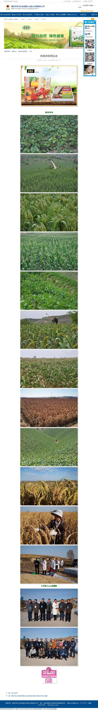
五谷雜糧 (29, 19)
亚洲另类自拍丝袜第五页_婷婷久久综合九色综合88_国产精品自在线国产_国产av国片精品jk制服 (28, 709)
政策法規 (83, 14)
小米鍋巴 (22, 19)
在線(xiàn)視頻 (50, 14)
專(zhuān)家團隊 (61, 14)
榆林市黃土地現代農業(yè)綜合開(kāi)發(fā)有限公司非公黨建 (29, 696)
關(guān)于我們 (16, 14)
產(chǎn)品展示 (28, 14)
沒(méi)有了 (14, 693)
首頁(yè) (14, 51)
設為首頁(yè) (77, 1)
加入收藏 (67, 1)
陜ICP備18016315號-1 (53, 705)
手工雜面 (36, 19)
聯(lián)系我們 (88, 1)
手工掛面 (43, 19)
